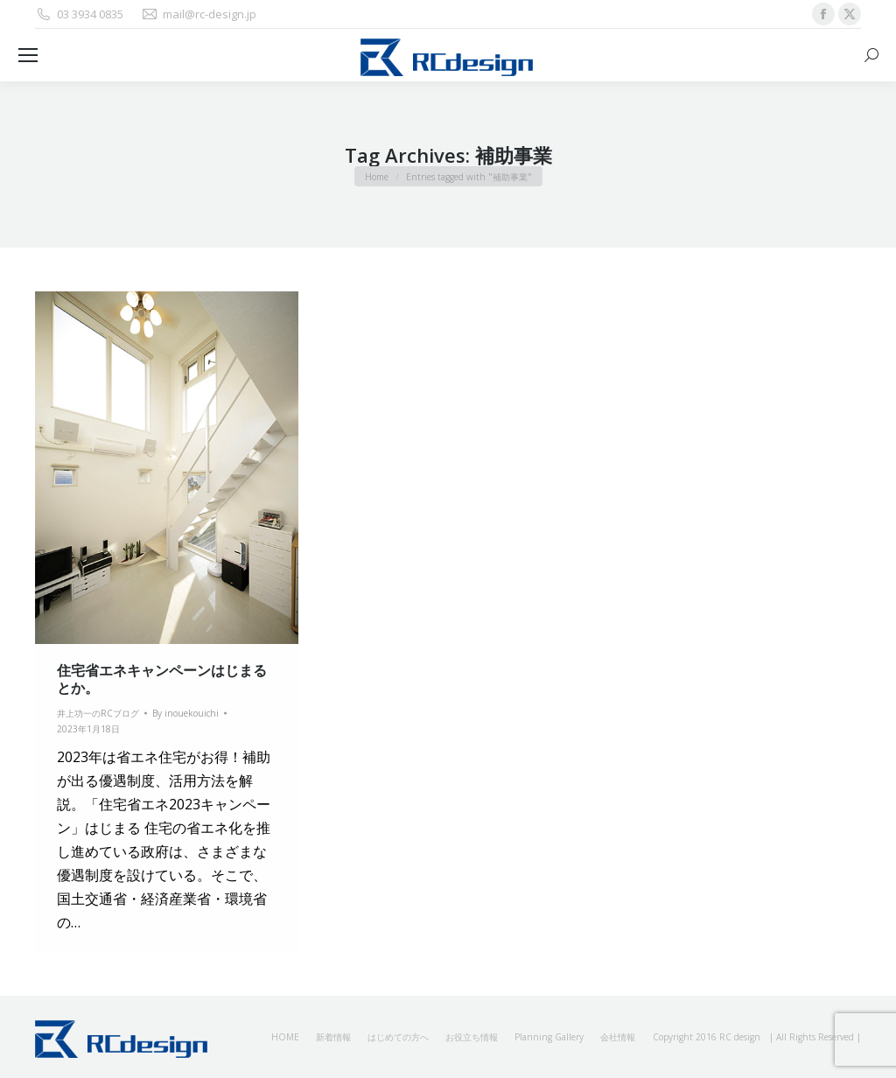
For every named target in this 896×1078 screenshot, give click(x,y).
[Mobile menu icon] (28, 55)
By (185, 713)
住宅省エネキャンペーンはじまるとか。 (162, 679)
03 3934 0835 (79, 14)
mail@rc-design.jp (198, 14)
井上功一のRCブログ (98, 713)
